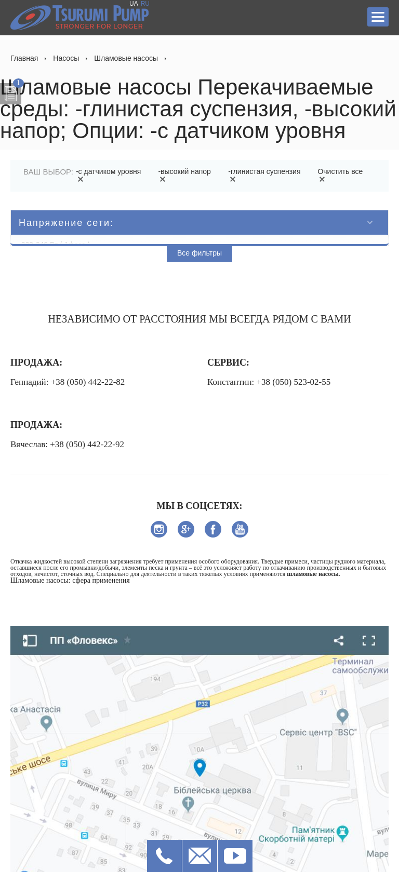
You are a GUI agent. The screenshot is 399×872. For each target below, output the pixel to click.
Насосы (66, 58)
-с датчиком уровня (108, 175)
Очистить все (340, 175)
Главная (24, 58)
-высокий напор (184, 175)
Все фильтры (199, 253)
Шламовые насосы (126, 58)
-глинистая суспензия (264, 175)
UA (133, 4)
